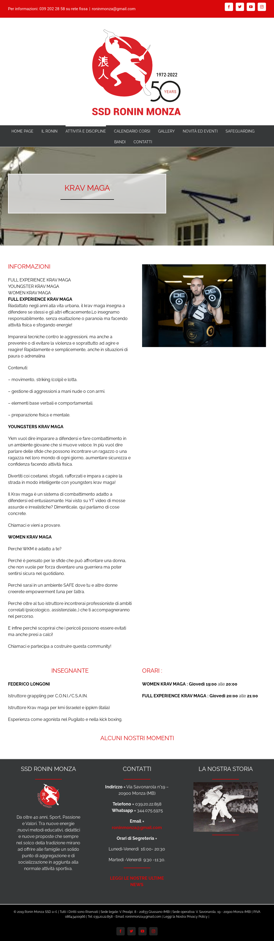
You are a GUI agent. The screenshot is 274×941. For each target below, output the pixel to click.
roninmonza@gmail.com (113, 8)
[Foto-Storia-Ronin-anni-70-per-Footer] (225, 785)
